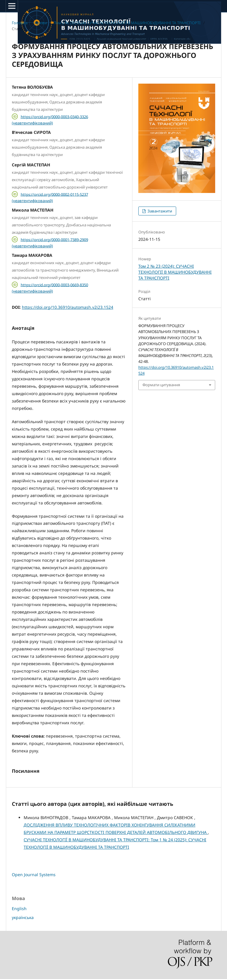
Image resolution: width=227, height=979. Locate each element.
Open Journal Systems (34, 874)
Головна (19, 22)
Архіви (41, 22)
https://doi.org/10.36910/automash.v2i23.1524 (67, 307)
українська (23, 917)
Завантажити (159, 211)
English (19, 908)
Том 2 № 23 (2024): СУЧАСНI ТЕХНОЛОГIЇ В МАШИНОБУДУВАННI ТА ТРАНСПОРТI (127, 22)
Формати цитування (161, 384)
